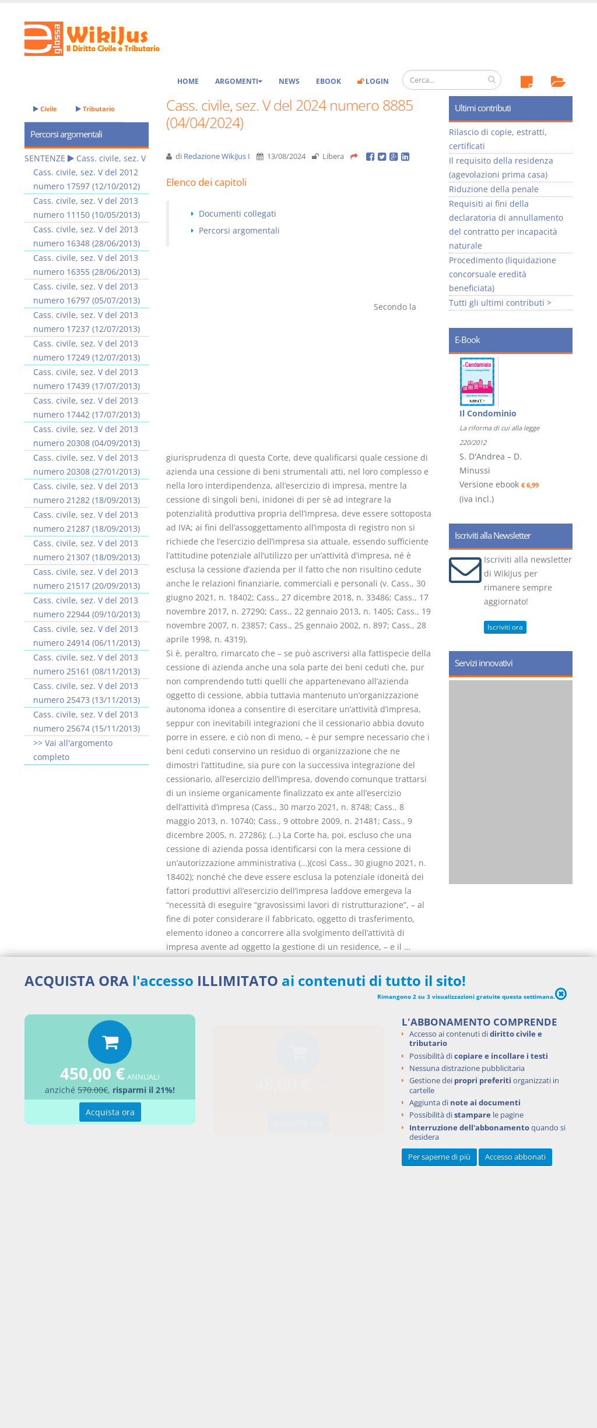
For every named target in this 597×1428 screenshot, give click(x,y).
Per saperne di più (439, 1157)
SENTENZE (44, 158)
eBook (328, 81)
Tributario (95, 108)
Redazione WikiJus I (217, 156)
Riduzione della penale (494, 189)
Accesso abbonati (515, 1157)
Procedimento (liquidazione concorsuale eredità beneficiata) (502, 274)
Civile (45, 108)
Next (559, 410)
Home (188, 81)
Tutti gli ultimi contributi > (500, 302)
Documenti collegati (237, 213)
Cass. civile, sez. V (111, 158)
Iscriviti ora (505, 627)
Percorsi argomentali (239, 230)
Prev (462, 410)
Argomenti (238, 81)
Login (373, 81)
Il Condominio (488, 413)
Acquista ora (110, 1113)
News (289, 81)
